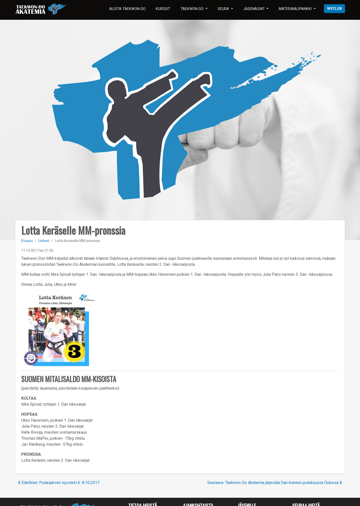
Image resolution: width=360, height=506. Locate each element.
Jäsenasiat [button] (254, 9)
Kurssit (163, 9)
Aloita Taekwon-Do (127, 9)
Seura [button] (224, 9)
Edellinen (59, 482)
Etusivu (27, 241)
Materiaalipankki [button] (296, 9)
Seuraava (274, 482)
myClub (334, 9)
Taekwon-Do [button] (192, 9)
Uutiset (44, 241)
